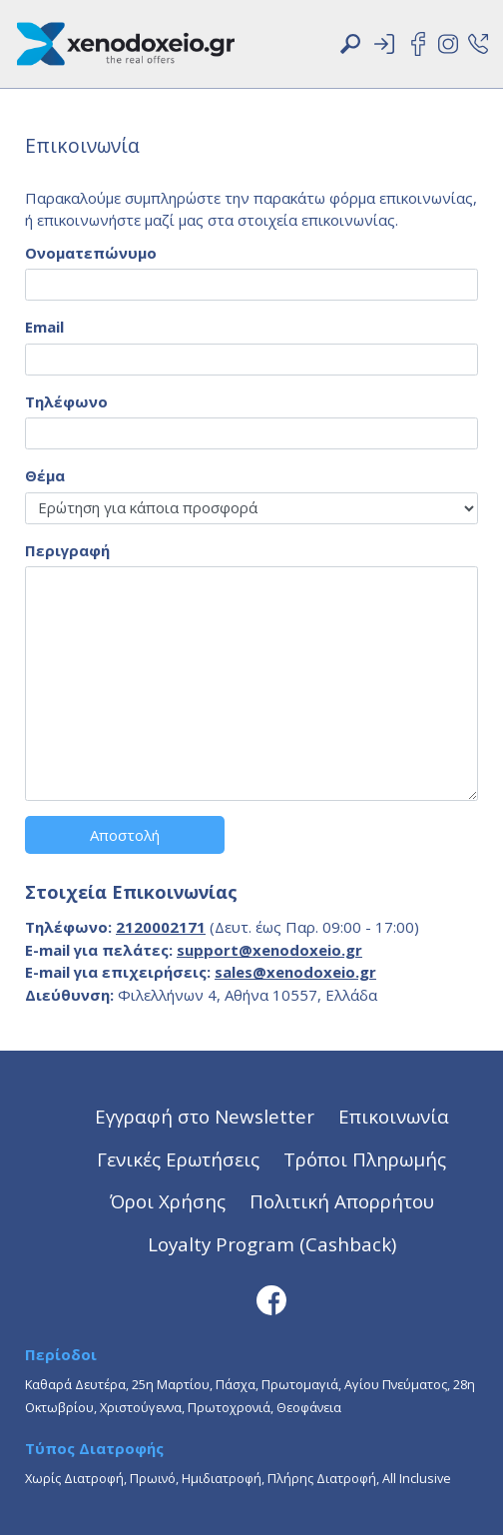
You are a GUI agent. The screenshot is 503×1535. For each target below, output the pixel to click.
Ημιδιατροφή (221, 1478)
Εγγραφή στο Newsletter (204, 1116)
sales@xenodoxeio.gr (295, 972)
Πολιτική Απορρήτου (342, 1200)
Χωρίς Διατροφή (74, 1478)
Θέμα (45, 475)
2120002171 (161, 927)
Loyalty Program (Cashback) (272, 1243)
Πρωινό (153, 1478)
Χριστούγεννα (141, 1407)
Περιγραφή (67, 550)
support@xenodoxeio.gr (269, 950)
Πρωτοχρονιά (229, 1407)
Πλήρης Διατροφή (321, 1478)
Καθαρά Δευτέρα (75, 1384)
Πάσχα (235, 1384)
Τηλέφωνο (66, 401)
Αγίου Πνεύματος (395, 1384)
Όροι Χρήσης (168, 1200)
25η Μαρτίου (171, 1384)
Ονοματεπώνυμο (91, 253)
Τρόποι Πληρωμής (364, 1159)
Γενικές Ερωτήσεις (178, 1159)
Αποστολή (125, 835)
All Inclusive (416, 1478)
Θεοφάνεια (308, 1407)
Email (44, 327)
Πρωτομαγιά (299, 1384)
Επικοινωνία (393, 1116)
